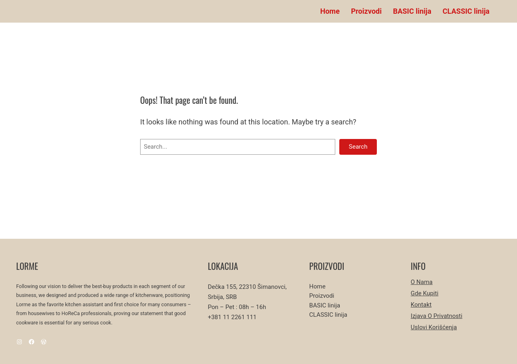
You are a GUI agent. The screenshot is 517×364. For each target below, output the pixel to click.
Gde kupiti (425, 293)
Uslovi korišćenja (434, 327)
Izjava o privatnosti (436, 316)
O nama (422, 282)
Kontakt (421, 304)
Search (358, 146)
